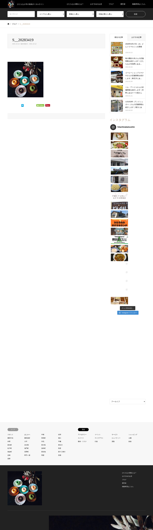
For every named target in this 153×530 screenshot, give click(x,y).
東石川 (60, 315)
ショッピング (133, 305)
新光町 (10, 315)
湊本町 (43, 318)
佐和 (59, 305)
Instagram (14, 455)
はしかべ (27, 305)
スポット (10, 305)
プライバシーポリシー (86, 523)
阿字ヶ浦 (27, 325)
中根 (42, 305)
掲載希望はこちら (138, 4)
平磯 (59, 312)
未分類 (26, 315)
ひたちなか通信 (127, 455)
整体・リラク (82, 312)
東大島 (43, 315)
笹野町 (26, 322)
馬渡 (42, 325)
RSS (17, 455)
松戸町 (10, 318)
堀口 (59, 308)
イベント (98, 305)
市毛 (42, 312)
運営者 (122, 4)
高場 (59, 325)
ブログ (111, 4)
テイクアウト (99, 308)
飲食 (130, 312)
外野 (9, 312)
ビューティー (116, 308)
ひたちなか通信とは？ (75, 4)
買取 (113, 312)
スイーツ (81, 308)
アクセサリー (82, 305)
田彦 (59, 318)
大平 (25, 312)
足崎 (9, 325)
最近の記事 (119, 37)
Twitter (8, 455)
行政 (96, 312)
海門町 (26, 318)
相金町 (10, 322)
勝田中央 (10, 308)
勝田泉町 (27, 308)
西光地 (43, 322)
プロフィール (62, 523)
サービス (114, 305)
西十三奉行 (61, 322)
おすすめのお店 (96, 4)
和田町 (43, 308)
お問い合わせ (73, 523)
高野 (9, 329)
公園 (130, 308)
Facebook (11, 455)
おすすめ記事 (136, 37)
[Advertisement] (127, 228)
